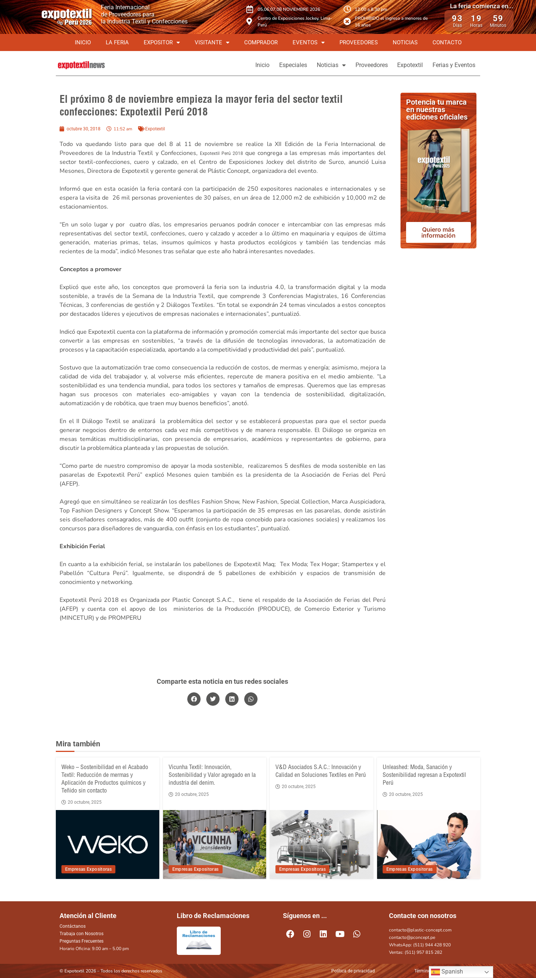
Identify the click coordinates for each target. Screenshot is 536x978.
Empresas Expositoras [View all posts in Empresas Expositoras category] (88, 869)
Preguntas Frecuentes (81, 941)
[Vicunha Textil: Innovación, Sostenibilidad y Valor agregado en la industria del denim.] (215, 844)
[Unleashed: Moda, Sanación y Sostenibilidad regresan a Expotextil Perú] (429, 844)
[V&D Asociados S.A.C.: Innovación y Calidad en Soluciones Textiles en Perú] (321, 844)
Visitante (212, 42)
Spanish (447, 972)
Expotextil (402, 65)
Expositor (162, 42)
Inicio (83, 42)
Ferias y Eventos (451, 65)
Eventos (309, 42)
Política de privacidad (353, 971)
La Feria (117, 42)
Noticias (405, 42)
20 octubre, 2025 (81, 802)
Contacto (447, 42)
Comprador (261, 42)
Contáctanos (73, 926)
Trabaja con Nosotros (81, 933)
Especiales (269, 65)
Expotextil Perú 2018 (221, 153)
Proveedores (358, 42)
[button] (194, 699)
